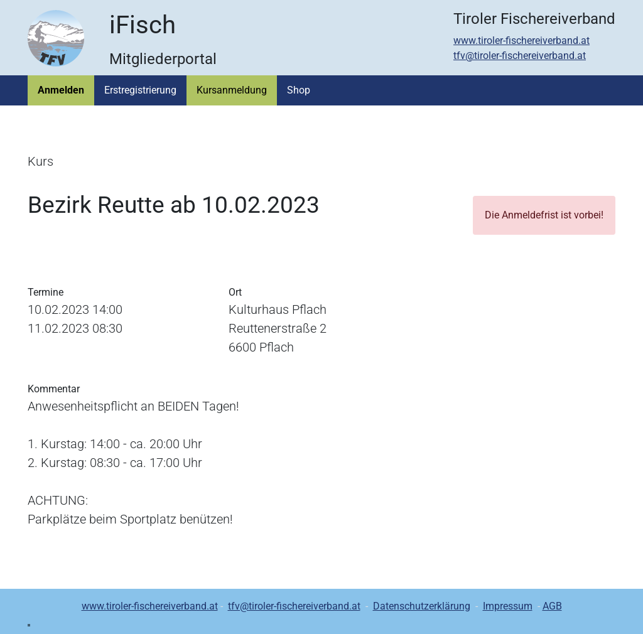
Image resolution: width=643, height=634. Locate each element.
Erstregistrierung (140, 90)
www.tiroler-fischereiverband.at (521, 40)
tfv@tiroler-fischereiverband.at (519, 56)
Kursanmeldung (232, 90)
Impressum (507, 606)
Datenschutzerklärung (421, 606)
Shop (298, 90)
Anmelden (61, 90)
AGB (552, 606)
